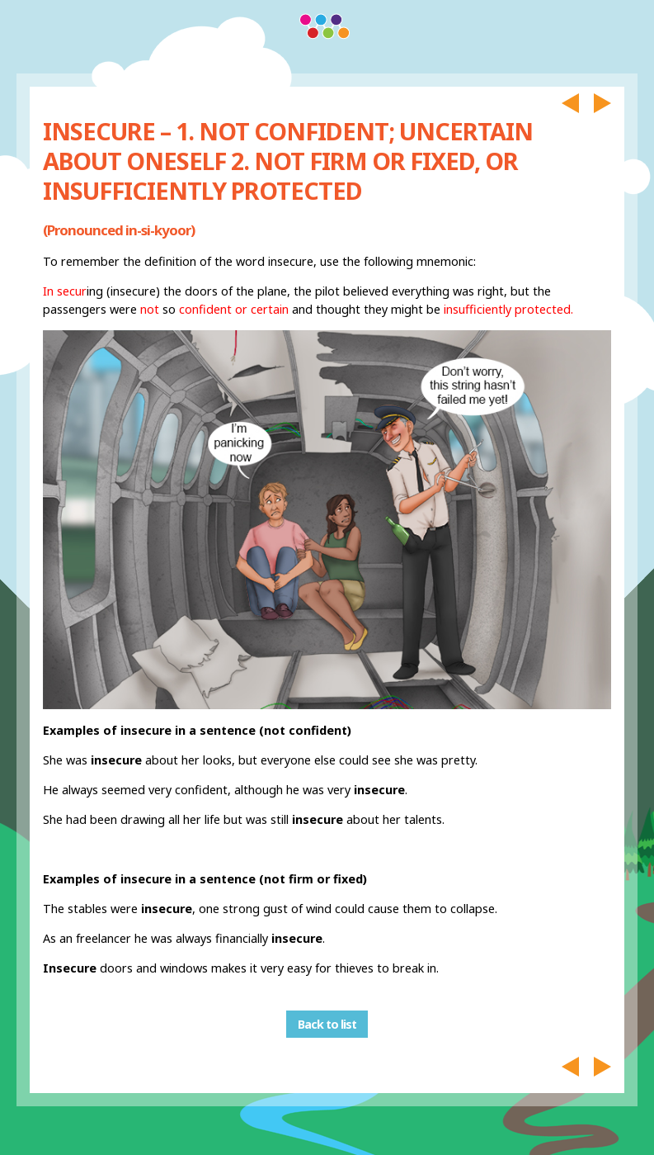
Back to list (327, 1024)
